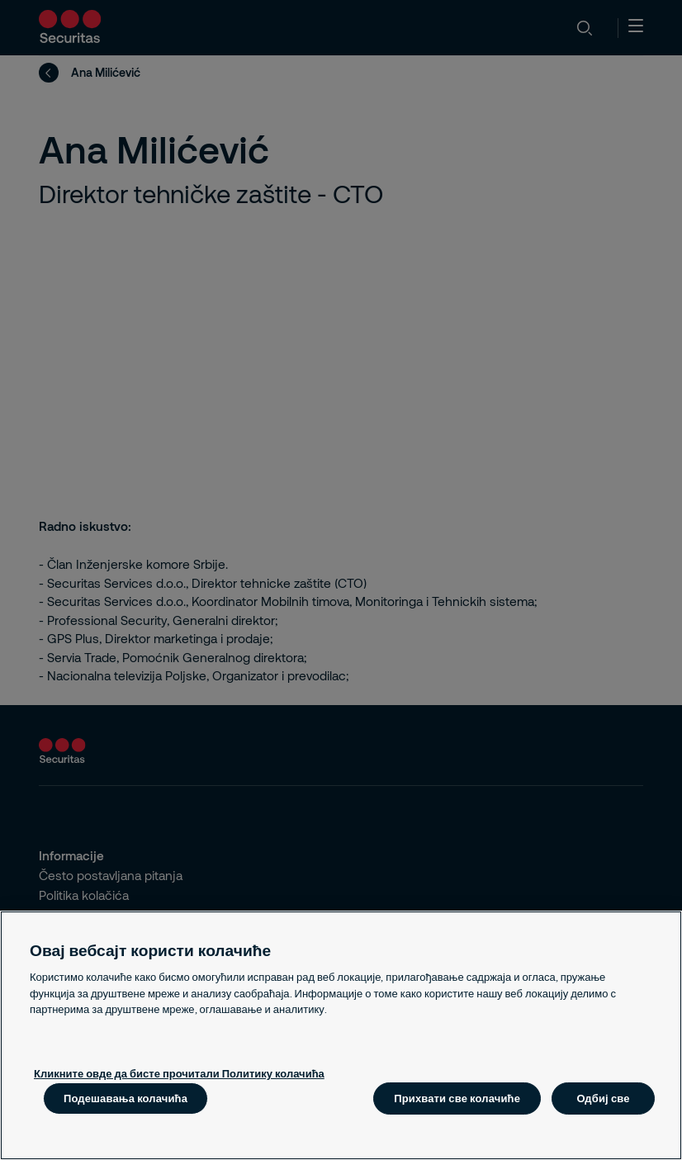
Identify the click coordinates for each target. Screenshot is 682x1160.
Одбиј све (602, 1098)
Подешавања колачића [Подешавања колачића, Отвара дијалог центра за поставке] (125, 1098)
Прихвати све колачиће (457, 1098)
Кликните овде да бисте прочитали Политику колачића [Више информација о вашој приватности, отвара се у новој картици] (179, 1073)
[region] (341, 1035)
